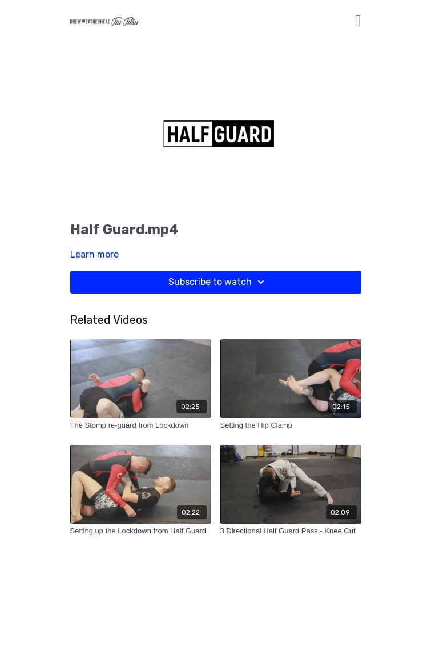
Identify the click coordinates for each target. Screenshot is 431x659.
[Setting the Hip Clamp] (290, 425)
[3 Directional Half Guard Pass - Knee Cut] (290, 531)
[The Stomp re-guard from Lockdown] (140, 425)
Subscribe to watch (218, 282)
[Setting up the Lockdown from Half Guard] (140, 531)
